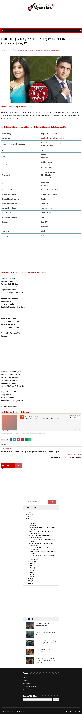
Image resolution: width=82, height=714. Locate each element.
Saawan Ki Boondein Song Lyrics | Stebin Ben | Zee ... (42, 528)
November (33, 523)
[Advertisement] (41, 20)
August (32, 561)
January (32, 576)
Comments (55, 50)
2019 (29, 583)
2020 (29, 581)
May (31, 568)
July (31, 563)
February (33, 574)
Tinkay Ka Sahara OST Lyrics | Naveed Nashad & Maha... (41, 532)
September (33, 559)
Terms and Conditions (30, 687)
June (31, 566)
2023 (29, 517)
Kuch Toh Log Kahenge (43, 50)
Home (25, 677)
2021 (29, 579)
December (33, 521)
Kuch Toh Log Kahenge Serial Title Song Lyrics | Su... (41, 556)
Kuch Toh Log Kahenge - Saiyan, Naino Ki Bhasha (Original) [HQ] (29, 433)
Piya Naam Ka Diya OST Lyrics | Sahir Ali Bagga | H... (41, 548)
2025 (29, 512)
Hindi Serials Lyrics (31, 50)
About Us (26, 680)
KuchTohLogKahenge (6, 433)
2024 (29, 514)
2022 (29, 519)
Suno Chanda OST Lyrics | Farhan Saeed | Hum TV (42, 540)
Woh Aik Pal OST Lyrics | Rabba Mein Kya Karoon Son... (41, 544)
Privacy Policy (27, 683)
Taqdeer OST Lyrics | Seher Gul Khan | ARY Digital (45, 651)
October (32, 525)
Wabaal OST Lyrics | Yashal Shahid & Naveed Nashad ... (40, 536)
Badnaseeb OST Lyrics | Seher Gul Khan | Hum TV (45, 624)
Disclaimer (26, 690)
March (32, 572)
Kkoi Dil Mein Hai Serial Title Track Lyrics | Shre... (42, 552)
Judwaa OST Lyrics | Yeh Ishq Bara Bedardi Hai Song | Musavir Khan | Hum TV (46, 660)
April (31, 570)
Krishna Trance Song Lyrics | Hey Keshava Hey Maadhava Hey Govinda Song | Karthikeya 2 (46, 643)
